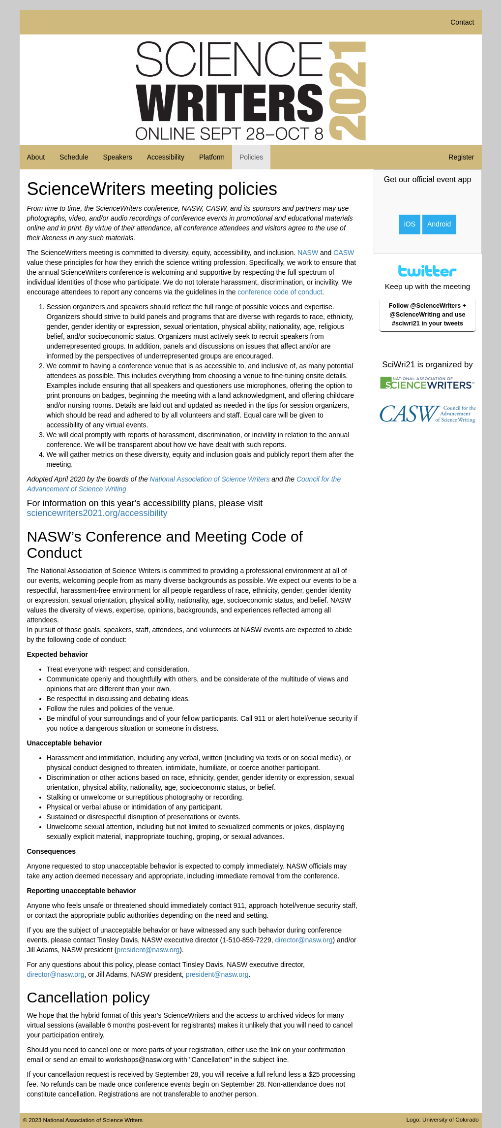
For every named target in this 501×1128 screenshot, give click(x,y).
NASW (307, 253)
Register (461, 157)
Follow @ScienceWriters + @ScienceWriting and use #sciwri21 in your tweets (427, 314)
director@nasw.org (304, 940)
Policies (251, 157)
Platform (212, 157)
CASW (343, 253)
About (36, 157)
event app (454, 179)
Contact (462, 22)
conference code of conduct (279, 292)
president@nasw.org (148, 950)
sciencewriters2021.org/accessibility (97, 513)
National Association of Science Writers (210, 479)
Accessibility (165, 157)
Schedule (73, 157)
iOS (409, 224)
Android (439, 224)
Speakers (117, 157)
